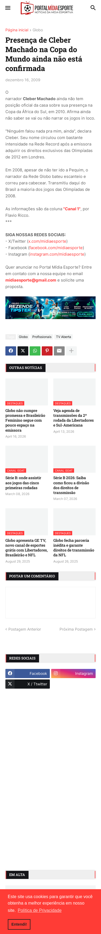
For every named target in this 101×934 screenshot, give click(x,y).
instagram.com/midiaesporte (57, 254)
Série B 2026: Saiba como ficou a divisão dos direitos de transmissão (71, 485)
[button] (7, 8)
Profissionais (41, 337)
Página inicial (16, 30)
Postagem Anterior (24, 629)
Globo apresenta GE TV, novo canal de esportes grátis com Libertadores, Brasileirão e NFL (26, 548)
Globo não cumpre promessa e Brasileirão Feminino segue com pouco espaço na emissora (25, 420)
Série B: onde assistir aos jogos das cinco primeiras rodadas (23, 482)
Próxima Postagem (76, 629)
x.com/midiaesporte (47, 241)
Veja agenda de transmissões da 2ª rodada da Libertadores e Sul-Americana (73, 418)
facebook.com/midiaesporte (56, 247)
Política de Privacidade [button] (40, 910)
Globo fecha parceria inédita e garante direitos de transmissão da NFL (73, 548)
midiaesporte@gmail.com (30, 280)
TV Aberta (63, 337)
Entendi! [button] (19, 924)
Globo (38, 30)
